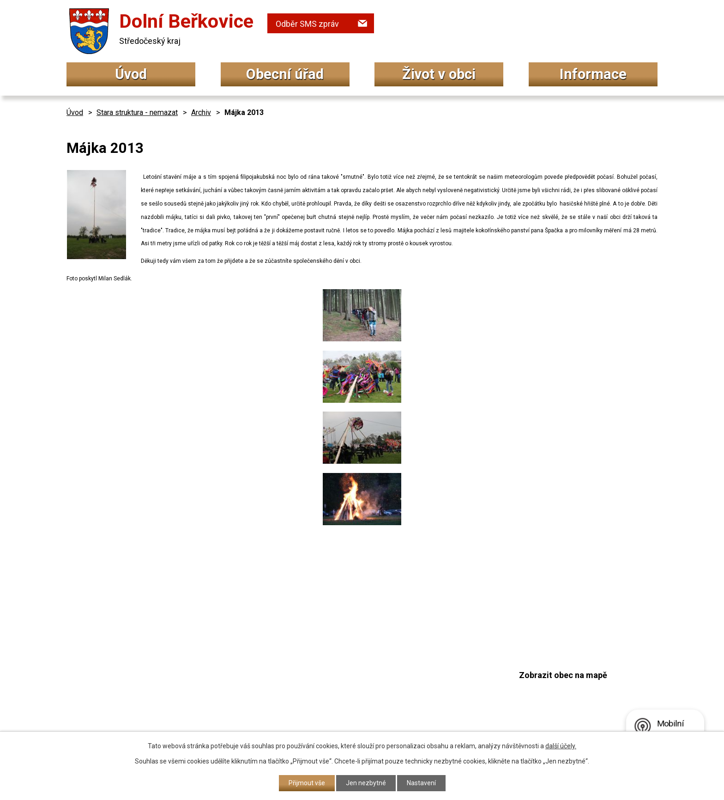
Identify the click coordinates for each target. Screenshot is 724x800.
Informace (593, 74)
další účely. (560, 746)
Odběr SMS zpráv (307, 24)
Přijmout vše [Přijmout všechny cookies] (307, 783)
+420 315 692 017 (313, 681)
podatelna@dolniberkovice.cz (336, 699)
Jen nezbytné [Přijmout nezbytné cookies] (366, 783)
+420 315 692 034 (313, 663)
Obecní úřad (285, 74)
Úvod (131, 74)
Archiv (201, 112)
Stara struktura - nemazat (137, 112)
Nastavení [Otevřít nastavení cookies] (421, 783)
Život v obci (439, 74)
